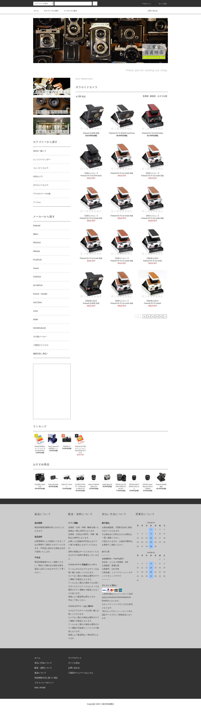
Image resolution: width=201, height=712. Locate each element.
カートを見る (74, 663)
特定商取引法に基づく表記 (46, 678)
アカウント (145, 4)
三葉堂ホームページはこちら (80, 673)
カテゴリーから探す (50, 11)
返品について (40, 673)
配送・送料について (43, 668)
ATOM (42, 688)
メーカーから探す (69, 11)
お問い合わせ (151, 11)
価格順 (153, 96)
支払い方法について (43, 663)
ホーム (36, 11)
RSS (36, 688)
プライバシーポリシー (44, 683)
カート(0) (160, 4)
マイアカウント (75, 658)
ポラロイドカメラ (87, 79)
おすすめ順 (162, 96)
